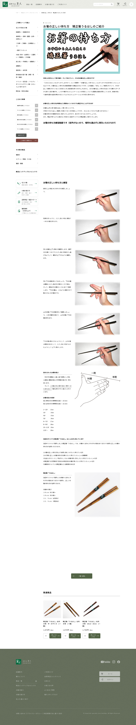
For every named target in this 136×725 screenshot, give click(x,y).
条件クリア (21, 135)
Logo (12, 4)
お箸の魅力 (20, 690)
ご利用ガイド (62, 4)
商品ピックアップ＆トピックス (29, 12)
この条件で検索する (26, 140)
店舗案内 (39, 4)
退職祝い (19, 66)
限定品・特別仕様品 (22, 91)
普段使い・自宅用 (21, 70)
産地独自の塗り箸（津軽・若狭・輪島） (25, 75)
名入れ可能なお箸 (21, 28)
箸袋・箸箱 (19, 163)
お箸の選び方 (49, 4)
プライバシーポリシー (34, 713)
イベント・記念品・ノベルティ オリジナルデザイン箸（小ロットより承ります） (26, 84)
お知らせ (47, 681)
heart (45, 635)
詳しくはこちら (54, 636)
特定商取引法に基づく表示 (53, 713)
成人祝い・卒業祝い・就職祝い (25, 61)
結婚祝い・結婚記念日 (23, 32)
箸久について (20, 676)
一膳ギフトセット (21, 50)
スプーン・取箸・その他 (23, 159)
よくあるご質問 (49, 690)
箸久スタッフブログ (50, 694)
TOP (17, 12)
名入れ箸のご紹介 (22, 699)
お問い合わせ (20, 713)
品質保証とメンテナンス (52, 676)
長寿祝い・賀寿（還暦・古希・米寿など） (25, 37)
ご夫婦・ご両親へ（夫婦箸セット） (25, 44)
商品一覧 (29, 4)
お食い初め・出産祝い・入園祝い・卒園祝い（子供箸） (25, 56)
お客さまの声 (48, 685)
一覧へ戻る (81, 576)
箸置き (18, 155)
